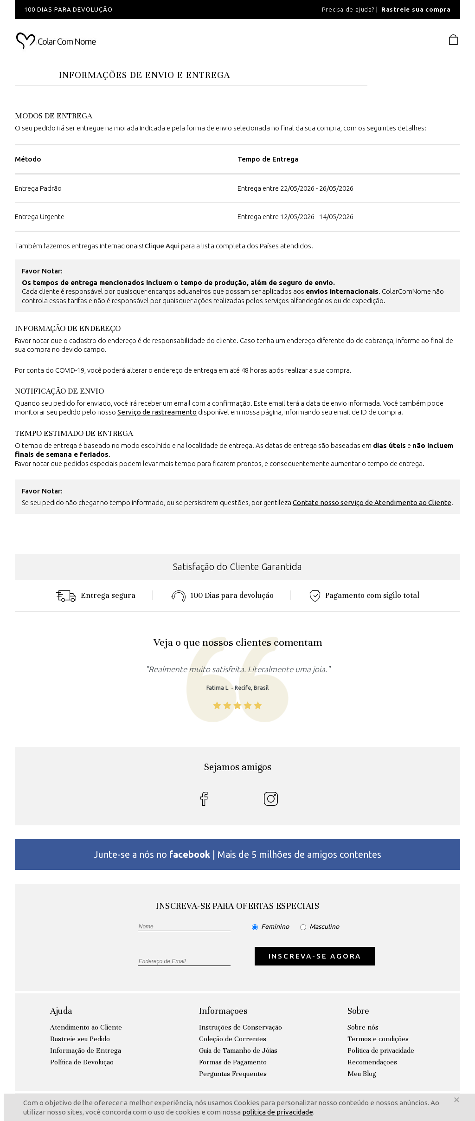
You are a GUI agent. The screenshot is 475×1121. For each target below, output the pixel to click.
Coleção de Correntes (232, 1039)
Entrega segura (95, 595)
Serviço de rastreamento (157, 412)
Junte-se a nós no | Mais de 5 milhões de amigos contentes (237, 854)
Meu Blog (361, 1073)
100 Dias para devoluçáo (222, 595)
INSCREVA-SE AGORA (315, 956)
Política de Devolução (82, 1062)
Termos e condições (378, 1039)
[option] (140, 9)
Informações (223, 1010)
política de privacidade (277, 1112)
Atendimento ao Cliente (86, 1027)
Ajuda (61, 1010)
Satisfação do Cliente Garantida (237, 566)
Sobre (358, 1010)
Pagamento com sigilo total (364, 595)
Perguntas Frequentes (233, 1073)
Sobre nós (363, 1027)
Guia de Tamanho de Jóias (238, 1050)
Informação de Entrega (85, 1050)
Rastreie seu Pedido (80, 1039)
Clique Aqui (162, 246)
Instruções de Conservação (240, 1027)
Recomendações (372, 1062)
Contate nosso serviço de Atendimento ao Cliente (372, 502)
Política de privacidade (380, 1050)
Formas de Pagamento (233, 1062)
